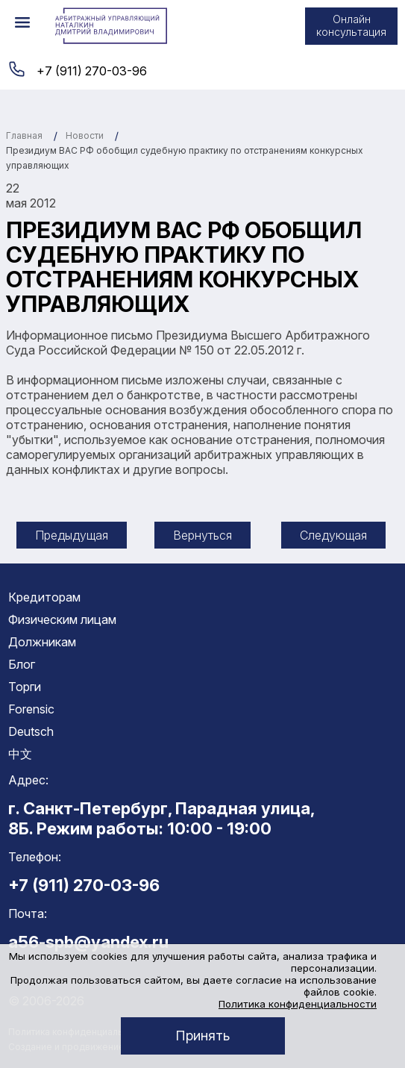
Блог (21, 664)
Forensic (31, 709)
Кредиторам (44, 597)
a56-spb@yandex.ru (88, 942)
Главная (24, 135)
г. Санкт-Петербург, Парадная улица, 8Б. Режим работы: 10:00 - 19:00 (161, 818)
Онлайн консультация (351, 25)
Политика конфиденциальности (298, 1004)
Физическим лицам (62, 619)
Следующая (333, 535)
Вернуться (202, 535)
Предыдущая (71, 535)
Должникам (42, 641)
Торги (24, 686)
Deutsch (31, 731)
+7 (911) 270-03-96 (92, 70)
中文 (20, 753)
